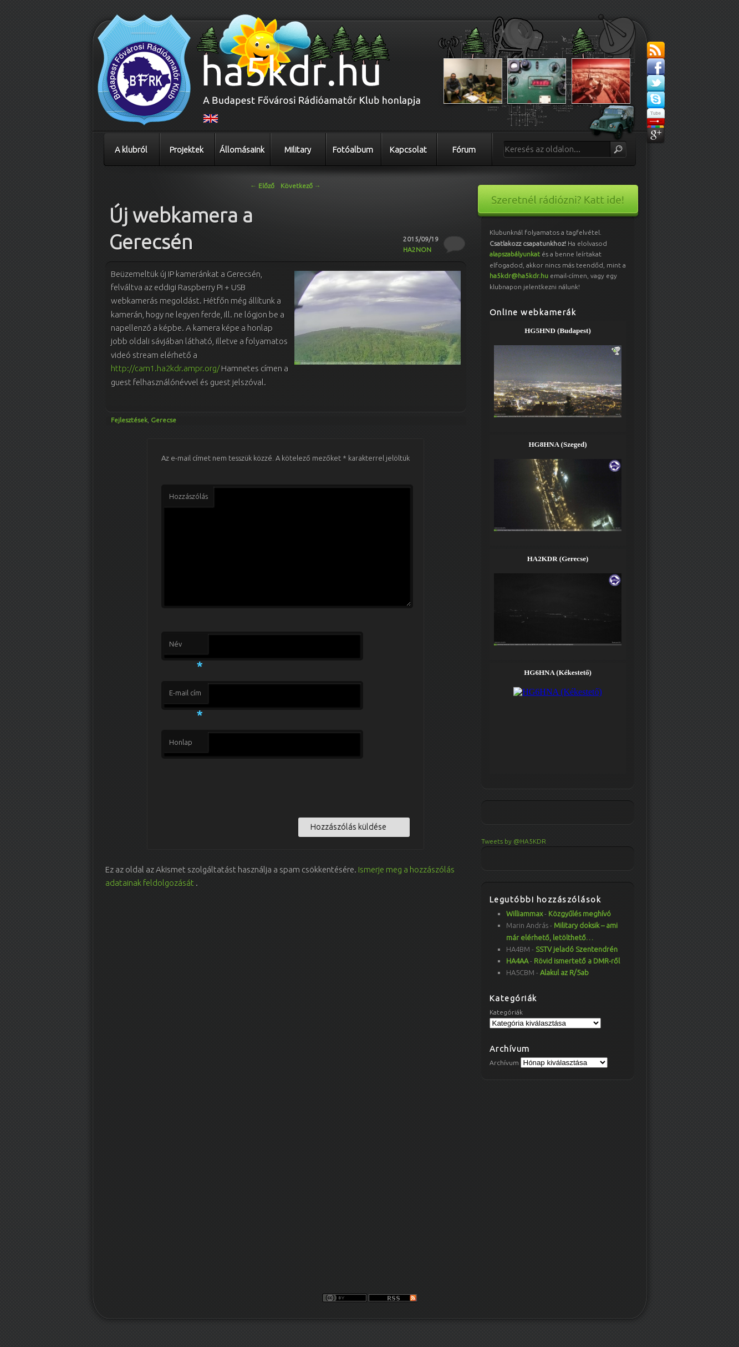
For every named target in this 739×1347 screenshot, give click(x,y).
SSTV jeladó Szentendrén (577, 949)
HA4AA (517, 961)
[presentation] (245, 786)
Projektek (186, 149)
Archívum (504, 1062)
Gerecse (163, 419)
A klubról (131, 149)
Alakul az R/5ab (564, 972)
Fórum (464, 149)
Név (185, 647)
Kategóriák (506, 1012)
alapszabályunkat (515, 254)
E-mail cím (185, 696)
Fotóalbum (353, 149)
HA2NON (417, 249)
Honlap (180, 742)
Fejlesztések (129, 419)
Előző (262, 185)
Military (297, 149)
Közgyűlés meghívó (579, 913)
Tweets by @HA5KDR (513, 841)
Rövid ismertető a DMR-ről (577, 961)
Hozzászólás (188, 496)
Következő (301, 185)
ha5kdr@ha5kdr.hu (519, 275)
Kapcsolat (408, 149)
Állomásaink (242, 149)
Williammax (524, 913)
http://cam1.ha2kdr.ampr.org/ (165, 368)
